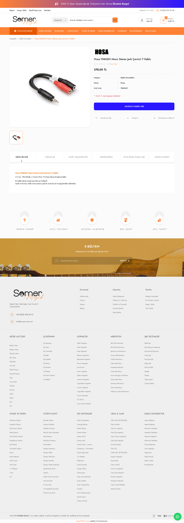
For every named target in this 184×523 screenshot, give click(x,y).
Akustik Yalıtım (48, 420)
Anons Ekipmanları (83, 493)
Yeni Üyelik (149, 308)
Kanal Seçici (81, 497)
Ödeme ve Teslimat (120, 300)
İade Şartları (117, 312)
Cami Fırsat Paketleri (118, 485)
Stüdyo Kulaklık (48, 424)
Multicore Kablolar (151, 440)
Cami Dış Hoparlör (117, 473)
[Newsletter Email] (92, 261)
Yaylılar (12, 386)
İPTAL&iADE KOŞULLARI (134, 157)
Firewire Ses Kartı (49, 493)
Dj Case (46, 347)
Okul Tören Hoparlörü (118, 436)
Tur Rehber (81, 456)
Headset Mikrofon (117, 367)
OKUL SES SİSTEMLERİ (119, 420)
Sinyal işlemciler (83, 452)
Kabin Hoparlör (82, 375)
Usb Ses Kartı (47, 481)
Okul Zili (114, 448)
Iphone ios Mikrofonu (118, 351)
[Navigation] (23, 31)
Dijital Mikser (81, 428)
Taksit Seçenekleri (78, 157)
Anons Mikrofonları (117, 355)
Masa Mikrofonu (116, 379)
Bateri (12, 398)
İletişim (12, 10)
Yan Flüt (12, 365)
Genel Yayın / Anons (84, 444)
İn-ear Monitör (82, 464)
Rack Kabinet (14, 456)
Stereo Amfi (81, 436)
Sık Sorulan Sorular (152, 300)
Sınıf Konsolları (116, 444)
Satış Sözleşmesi (118, 296)
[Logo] (25, 20)
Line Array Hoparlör (84, 403)
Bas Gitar (13, 357)
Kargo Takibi (21, 10)
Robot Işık (148, 363)
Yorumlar (50, 157)
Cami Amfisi (115, 464)
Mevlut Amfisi (115, 489)
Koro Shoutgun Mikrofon (119, 375)
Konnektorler (149, 464)
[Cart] (167, 20)
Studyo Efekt (47, 452)
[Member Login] (146, 20)
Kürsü (11, 452)
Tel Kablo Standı (15, 448)
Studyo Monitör (48, 460)
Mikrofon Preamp (49, 440)
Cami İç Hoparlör (117, 468)
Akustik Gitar (14, 353)
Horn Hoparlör (82, 371)
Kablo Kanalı (149, 456)
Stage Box (148, 452)
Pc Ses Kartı (47, 485)
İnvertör (79, 489)
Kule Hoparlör (82, 351)
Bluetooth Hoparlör (83, 359)
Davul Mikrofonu (116, 387)
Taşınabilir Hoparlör (84, 383)
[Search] (92, 20)
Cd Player (46, 371)
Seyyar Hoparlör (116, 456)
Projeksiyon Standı (16, 440)
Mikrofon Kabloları (151, 428)
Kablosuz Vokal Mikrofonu (120, 391)
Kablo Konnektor (127, 77)
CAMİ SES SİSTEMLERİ (119, 452)
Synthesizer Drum (49, 468)
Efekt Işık (148, 343)
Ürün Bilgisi (22, 157)
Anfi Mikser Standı (16, 436)
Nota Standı (14, 432)
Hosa (123, 83)
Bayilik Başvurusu (35, 10)
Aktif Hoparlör (82, 343)
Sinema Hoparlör (83, 379)
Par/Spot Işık (149, 359)
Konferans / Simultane (85, 448)
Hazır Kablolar (149, 420)
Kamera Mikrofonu (117, 383)
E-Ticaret (87, 521)
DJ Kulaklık (47, 359)
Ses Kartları (47, 444)
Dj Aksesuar (47, 343)
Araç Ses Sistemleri (84, 476)
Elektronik (80, 460)
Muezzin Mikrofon (117, 481)
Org (11, 377)
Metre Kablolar (150, 424)
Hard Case (13, 460)
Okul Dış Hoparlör (117, 432)
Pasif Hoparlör (82, 347)
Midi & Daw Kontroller (51, 432)
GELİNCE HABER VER (134, 106)
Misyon (82, 304)
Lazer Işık (148, 355)
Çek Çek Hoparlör (117, 440)
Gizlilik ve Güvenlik (120, 304)
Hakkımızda (84, 296)
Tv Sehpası (13, 468)
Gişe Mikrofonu (116, 371)
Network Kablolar (151, 436)
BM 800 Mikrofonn (117, 347)
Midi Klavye (47, 436)
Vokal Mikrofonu (116, 359)
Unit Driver (80, 367)
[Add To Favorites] (102, 118)
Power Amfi (81, 440)
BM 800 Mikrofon (117, 343)
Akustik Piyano (15, 374)
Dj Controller (47, 351)
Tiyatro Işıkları (149, 383)
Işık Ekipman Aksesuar (152, 347)
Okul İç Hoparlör (117, 428)
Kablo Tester (149, 460)
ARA (115, 20)
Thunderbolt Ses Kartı (51, 489)
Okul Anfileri (115, 424)
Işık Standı (13, 444)
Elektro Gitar (14, 349)
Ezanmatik (114, 460)
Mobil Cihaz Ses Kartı (50, 476)
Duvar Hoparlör (82, 363)
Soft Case (13, 464)
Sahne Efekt (149, 367)
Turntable (46, 379)
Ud (11, 406)
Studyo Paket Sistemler (51, 464)
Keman (12, 390)
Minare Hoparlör (116, 476)
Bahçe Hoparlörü (83, 355)
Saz (11, 402)
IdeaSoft (79, 521)
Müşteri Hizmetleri (151, 296)
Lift (11, 476)
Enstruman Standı (16, 428)
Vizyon (82, 300)
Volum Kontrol (82, 501)
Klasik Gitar (14, 345)
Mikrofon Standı (15, 420)
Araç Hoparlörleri (83, 485)
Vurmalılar (13, 382)
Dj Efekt (46, 355)
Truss (11, 473)
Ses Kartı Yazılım (49, 375)
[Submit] (124, 261)
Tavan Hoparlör (82, 387)
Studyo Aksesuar (49, 448)
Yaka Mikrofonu (116, 363)
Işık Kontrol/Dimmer (152, 351)
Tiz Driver (80, 399)
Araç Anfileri (81, 481)
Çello (11, 394)
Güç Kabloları (149, 448)
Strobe (147, 375)
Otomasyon (81, 473)
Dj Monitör (47, 367)
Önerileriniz (106, 157)
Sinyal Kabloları (150, 444)
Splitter (147, 371)
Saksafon (13, 361)
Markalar (47, 10)
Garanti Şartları (118, 308)
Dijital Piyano (14, 369)
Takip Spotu (149, 379)
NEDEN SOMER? (162, 157)
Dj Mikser (46, 363)
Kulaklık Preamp (49, 428)
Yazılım (45, 473)
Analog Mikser (82, 424)
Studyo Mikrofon (49, 456)
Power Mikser (81, 432)
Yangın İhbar (81, 468)
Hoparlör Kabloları (151, 432)
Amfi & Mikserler (83, 420)
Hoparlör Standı (15, 424)
